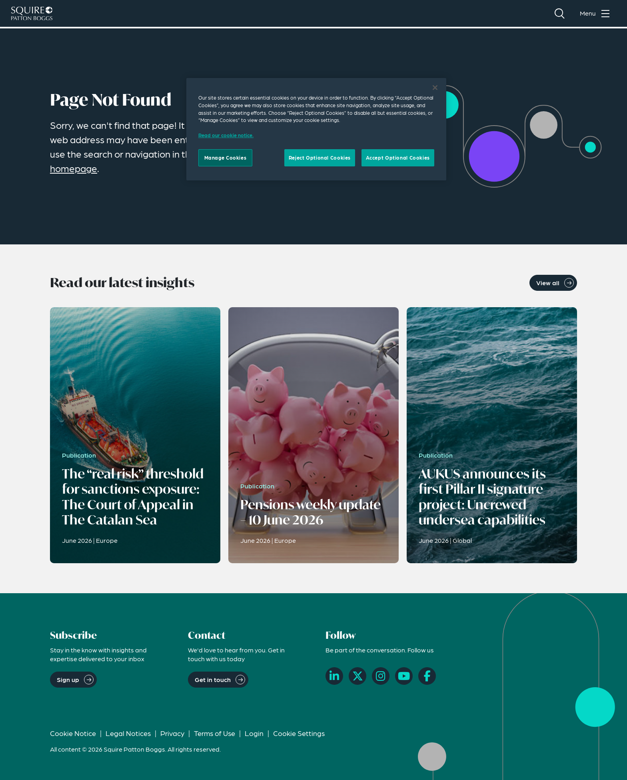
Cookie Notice (73, 733)
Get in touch (213, 679)
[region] (316, 129)
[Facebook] (427, 676)
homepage (73, 168)
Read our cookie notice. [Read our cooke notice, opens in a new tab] (226, 135)
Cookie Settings (299, 733)
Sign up (68, 679)
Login (254, 733)
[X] (357, 676)
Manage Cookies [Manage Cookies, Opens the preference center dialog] (225, 157)
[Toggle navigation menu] (596, 14)
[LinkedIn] (334, 676)
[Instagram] (380, 676)
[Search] (559, 14)
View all (547, 282)
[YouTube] (404, 676)
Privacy (172, 733)
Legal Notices (128, 733)
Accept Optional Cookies (398, 157)
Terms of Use (214, 733)
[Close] (435, 87)
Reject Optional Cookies (320, 157)
